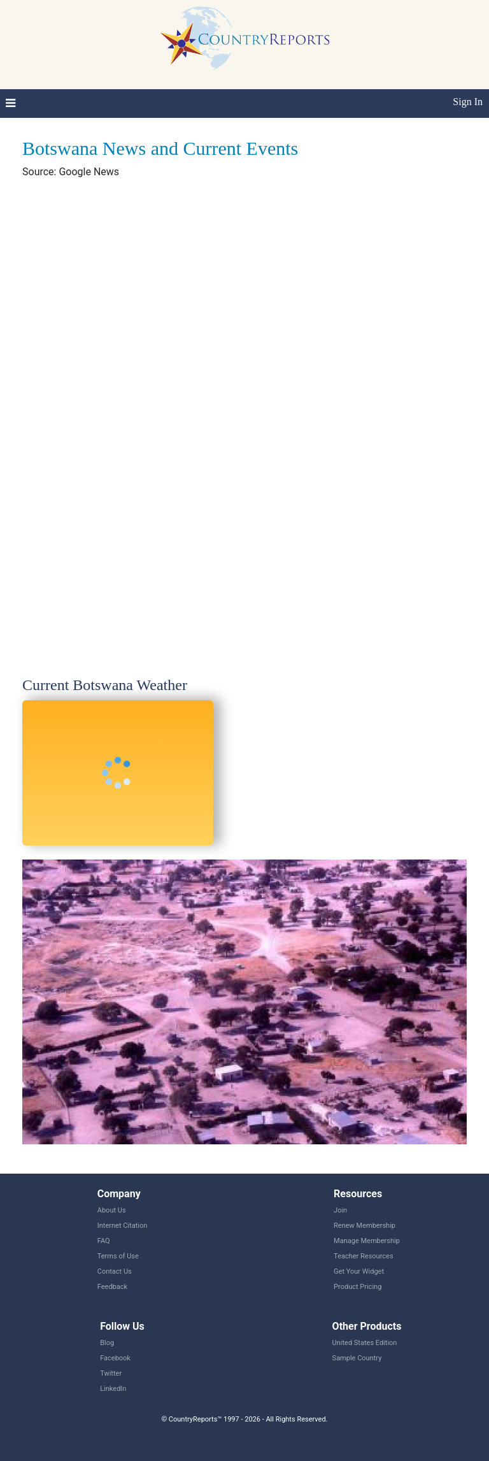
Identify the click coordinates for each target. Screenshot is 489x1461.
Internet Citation (122, 1225)
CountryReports (244, 38)
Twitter (111, 1373)
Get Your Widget (359, 1271)
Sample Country (357, 1358)
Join (340, 1210)
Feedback (112, 1287)
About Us (111, 1210)
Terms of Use (118, 1256)
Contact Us (114, 1271)
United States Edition (364, 1343)
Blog (107, 1343)
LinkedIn (113, 1389)
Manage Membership (367, 1241)
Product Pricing (357, 1287)
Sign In (468, 101)
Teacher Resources (363, 1256)
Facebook (115, 1358)
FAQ (103, 1241)
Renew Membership (364, 1225)
